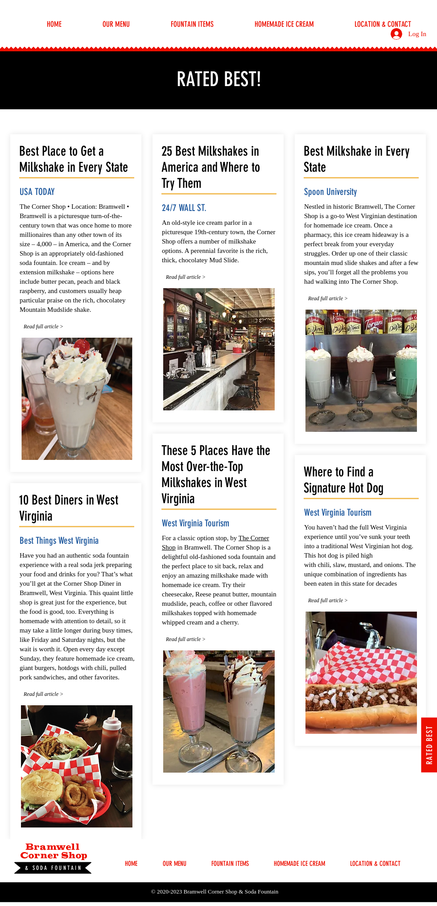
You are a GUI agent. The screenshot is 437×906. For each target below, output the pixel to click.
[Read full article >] (50, 327)
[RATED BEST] (429, 744)
